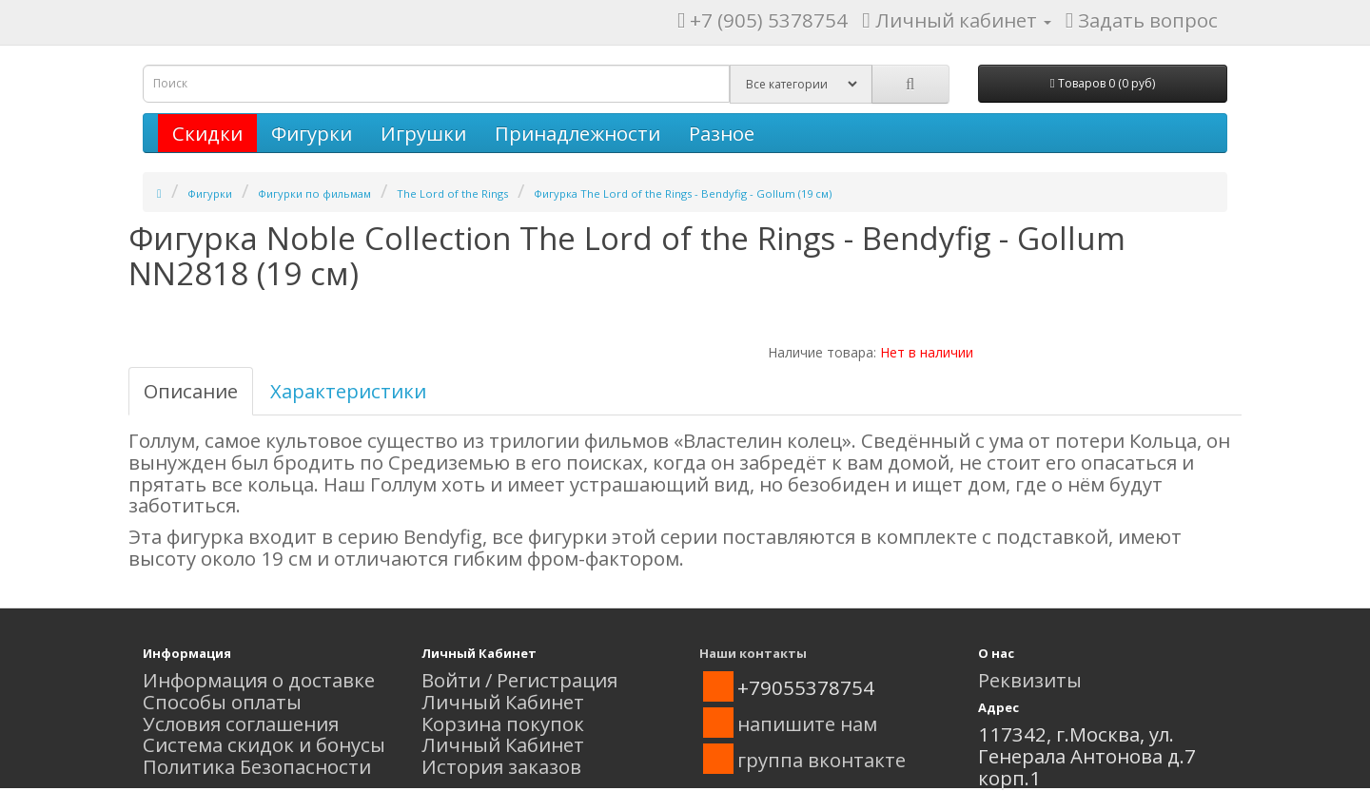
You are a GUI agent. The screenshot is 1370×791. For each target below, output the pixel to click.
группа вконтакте (821, 759)
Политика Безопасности (257, 766)
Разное (721, 133)
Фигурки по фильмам (314, 193)
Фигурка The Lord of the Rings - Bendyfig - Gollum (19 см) (683, 193)
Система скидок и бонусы (264, 744)
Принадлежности (577, 133)
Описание (191, 390)
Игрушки (423, 133)
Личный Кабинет (502, 701)
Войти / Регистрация (519, 679)
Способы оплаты (222, 701)
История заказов (501, 766)
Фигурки (311, 133)
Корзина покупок (502, 723)
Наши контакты (753, 653)
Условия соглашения (241, 723)
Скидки (207, 133)
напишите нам (807, 723)
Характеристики (348, 390)
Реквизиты (1030, 679)
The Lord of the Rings (452, 193)
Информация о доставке (259, 679)
